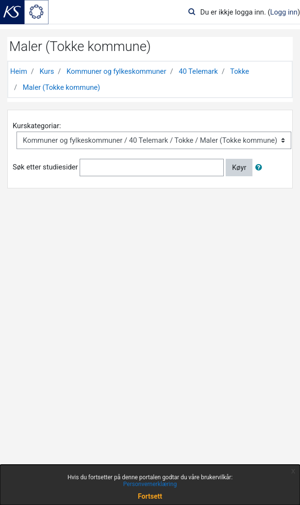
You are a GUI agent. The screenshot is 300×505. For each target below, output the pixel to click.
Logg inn (284, 12)
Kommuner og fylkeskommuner (116, 71)
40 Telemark (198, 71)
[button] (260, 167)
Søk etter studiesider (45, 167)
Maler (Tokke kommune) (61, 87)
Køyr (239, 167)
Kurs (47, 71)
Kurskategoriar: (37, 125)
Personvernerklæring (150, 484)
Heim (18, 71)
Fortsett (150, 496)
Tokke (239, 71)
